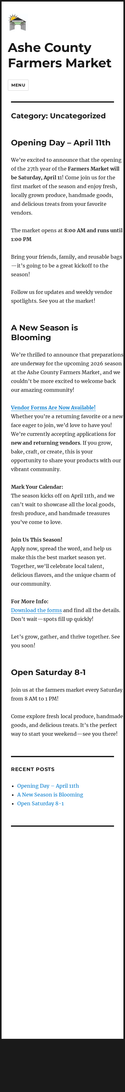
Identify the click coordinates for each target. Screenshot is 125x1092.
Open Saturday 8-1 (48, 672)
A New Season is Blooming (44, 332)
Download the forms (36, 610)
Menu (18, 84)
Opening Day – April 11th (61, 142)
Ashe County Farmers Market (59, 55)
